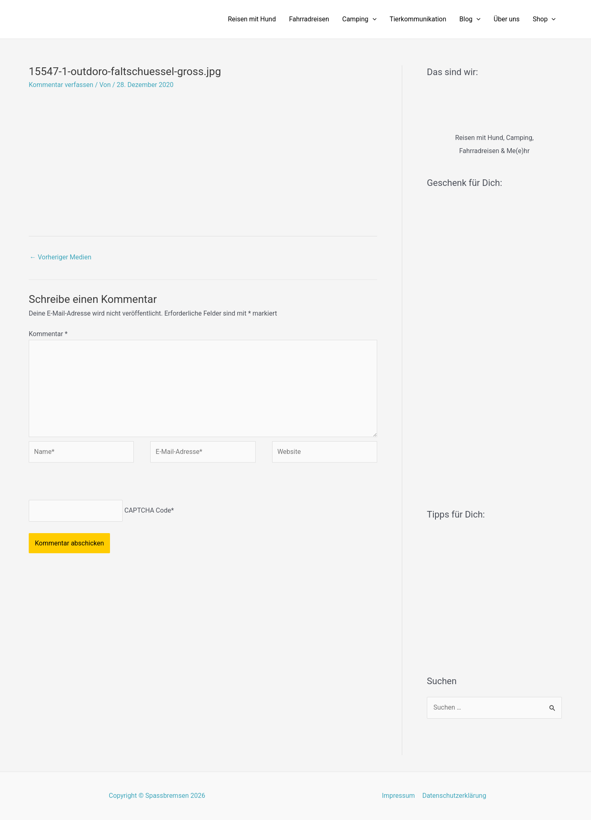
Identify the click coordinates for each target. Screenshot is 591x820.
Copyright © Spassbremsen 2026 (157, 795)
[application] (373, 19)
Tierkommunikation (417, 19)
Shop (544, 19)
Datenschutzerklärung (454, 795)
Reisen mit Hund (252, 19)
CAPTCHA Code (147, 510)
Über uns (507, 19)
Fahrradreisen (309, 19)
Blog (470, 19)
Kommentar (48, 334)
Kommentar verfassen (61, 85)
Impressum (398, 795)
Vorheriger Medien (61, 257)
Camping (359, 19)
